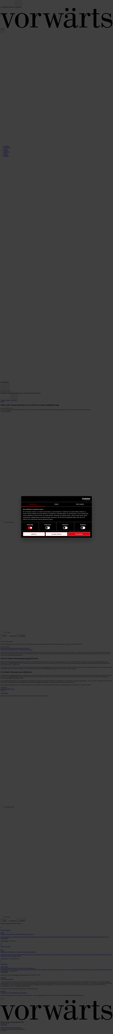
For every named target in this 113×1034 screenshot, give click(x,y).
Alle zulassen (79, 534)
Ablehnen (34, 534)
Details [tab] (56, 504)
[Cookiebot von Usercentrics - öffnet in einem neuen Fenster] (83, 499)
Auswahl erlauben (56, 534)
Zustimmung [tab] (33, 504)
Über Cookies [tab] (80, 504)
